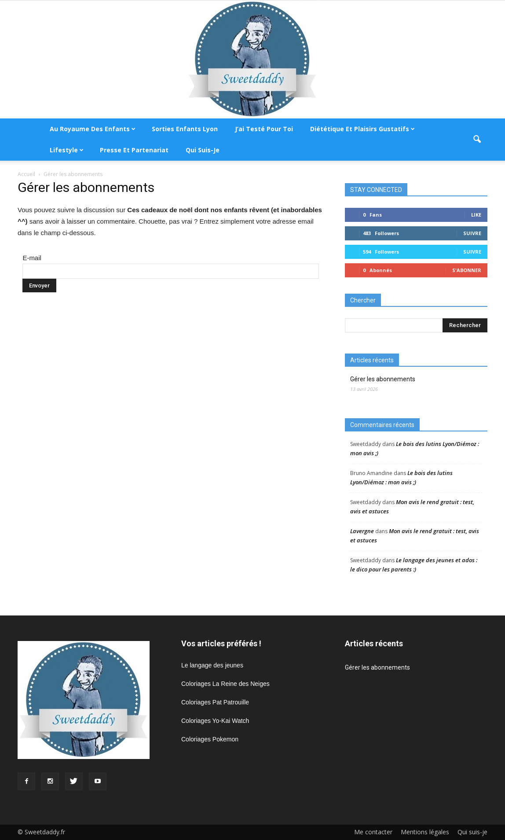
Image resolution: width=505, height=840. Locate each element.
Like (476, 214)
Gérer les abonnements (382, 379)
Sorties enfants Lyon (185, 129)
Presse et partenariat (134, 150)
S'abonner (466, 270)
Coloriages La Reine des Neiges (225, 683)
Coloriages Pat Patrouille (215, 702)
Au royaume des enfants (92, 129)
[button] (476, 139)
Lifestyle (67, 150)
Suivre (472, 233)
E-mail (31, 258)
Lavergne (362, 531)
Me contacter (373, 832)
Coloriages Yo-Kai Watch (215, 720)
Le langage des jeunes (212, 665)
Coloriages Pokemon (209, 739)
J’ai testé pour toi (264, 129)
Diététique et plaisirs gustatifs (362, 129)
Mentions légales (425, 832)
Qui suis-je (203, 150)
